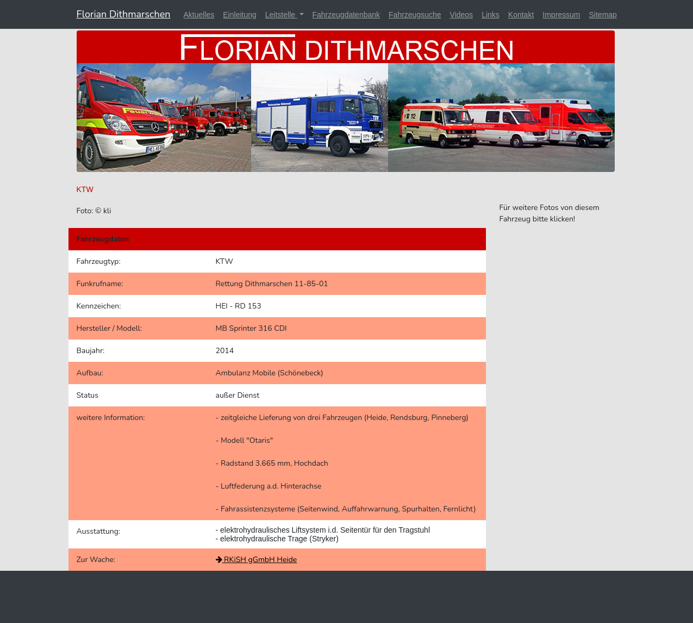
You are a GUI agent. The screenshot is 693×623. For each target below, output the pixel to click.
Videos (461, 14)
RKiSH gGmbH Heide (256, 559)
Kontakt (521, 14)
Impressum (561, 14)
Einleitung (240, 14)
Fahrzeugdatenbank (346, 14)
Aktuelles (198, 14)
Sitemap (603, 14)
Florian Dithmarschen (124, 14)
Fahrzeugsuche (415, 14)
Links (491, 14)
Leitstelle (281, 14)
